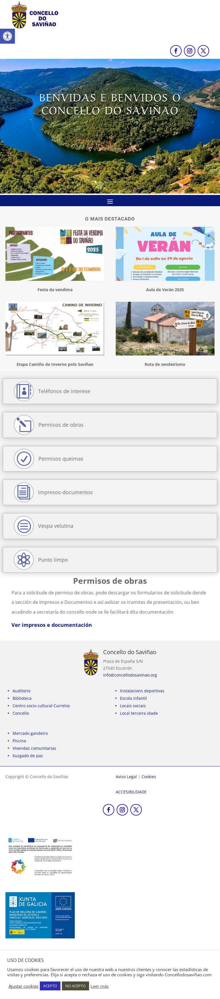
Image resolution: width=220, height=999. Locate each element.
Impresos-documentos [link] (65, 492)
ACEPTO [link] (50, 985)
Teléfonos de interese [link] (64, 391)
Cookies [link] (149, 776)
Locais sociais (133, 705)
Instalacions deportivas (142, 690)
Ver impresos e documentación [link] (51, 624)
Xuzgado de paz (28, 755)
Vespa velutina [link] (55, 526)
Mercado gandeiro (30, 733)
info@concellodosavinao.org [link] (130, 675)
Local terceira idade (139, 713)
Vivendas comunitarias (34, 748)
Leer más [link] (100, 986)
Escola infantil (133, 698)
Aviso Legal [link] (126, 776)
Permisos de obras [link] (61, 424)
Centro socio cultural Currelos (41, 705)
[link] (7, 36)
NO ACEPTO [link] (75, 985)
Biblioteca (22, 698)
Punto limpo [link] (53, 559)
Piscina (19, 740)
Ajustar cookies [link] (23, 986)
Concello (21, 713)
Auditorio (21, 690)
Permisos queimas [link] (60, 458)
